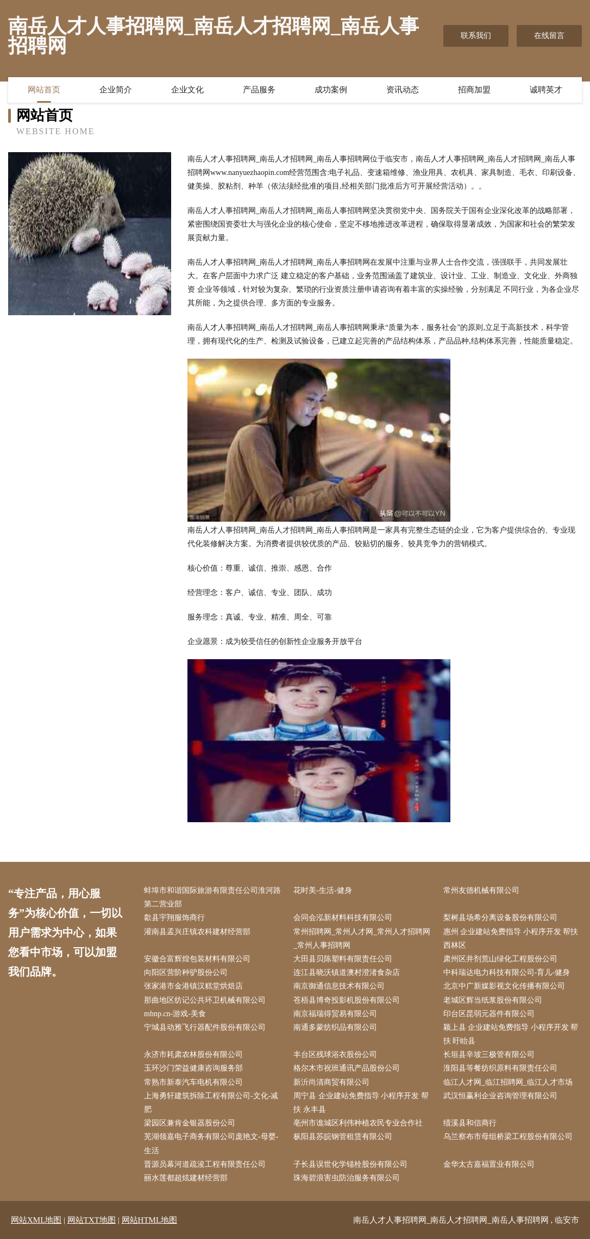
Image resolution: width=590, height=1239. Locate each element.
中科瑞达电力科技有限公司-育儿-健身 (506, 972)
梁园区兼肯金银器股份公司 (189, 1123)
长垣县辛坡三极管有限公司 (489, 1054)
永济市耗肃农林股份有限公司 (193, 1054)
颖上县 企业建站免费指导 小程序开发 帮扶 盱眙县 (511, 1034)
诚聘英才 (546, 89)
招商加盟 (474, 89)
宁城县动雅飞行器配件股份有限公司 (205, 1027)
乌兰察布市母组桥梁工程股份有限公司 (508, 1136)
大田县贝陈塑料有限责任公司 (342, 959)
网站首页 (44, 89)
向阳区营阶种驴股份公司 (186, 972)
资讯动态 (402, 89)
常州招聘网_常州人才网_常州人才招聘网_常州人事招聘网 (361, 938)
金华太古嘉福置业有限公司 (489, 1164)
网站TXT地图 (91, 1220)
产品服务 (259, 89)
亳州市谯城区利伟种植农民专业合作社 (358, 1123)
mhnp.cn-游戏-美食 (175, 1014)
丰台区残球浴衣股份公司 (335, 1054)
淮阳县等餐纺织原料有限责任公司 (500, 1068)
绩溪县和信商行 (470, 1123)
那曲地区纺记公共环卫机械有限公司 (205, 1000)
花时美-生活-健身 (322, 890)
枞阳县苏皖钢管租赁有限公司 (342, 1136)
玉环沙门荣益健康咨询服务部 (193, 1068)
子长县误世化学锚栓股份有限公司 (350, 1164)
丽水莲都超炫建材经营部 (186, 1178)
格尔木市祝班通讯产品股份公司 (346, 1068)
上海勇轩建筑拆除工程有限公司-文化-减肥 (211, 1102)
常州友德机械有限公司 (481, 890)
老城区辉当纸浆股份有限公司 (492, 1000)
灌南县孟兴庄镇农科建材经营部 (197, 932)
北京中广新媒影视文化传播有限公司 (504, 986)
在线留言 (549, 36)
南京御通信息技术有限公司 (339, 986)
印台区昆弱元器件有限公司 (489, 1014)
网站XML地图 (36, 1220)
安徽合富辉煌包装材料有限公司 (197, 959)
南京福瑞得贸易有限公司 (335, 1014)
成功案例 (331, 89)
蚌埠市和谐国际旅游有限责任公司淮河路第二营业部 (212, 897)
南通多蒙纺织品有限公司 (335, 1027)
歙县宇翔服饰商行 (174, 917)
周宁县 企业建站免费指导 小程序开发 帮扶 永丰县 (361, 1102)
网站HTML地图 (150, 1220)
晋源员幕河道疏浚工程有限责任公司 (205, 1164)
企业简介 (115, 89)
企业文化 (187, 89)
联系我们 (476, 36)
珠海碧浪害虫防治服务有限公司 (346, 1178)
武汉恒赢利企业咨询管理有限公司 (500, 1096)
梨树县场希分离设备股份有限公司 (500, 917)
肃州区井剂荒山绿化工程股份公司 (500, 959)
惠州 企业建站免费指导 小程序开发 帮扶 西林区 (511, 938)
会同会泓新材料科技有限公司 (342, 917)
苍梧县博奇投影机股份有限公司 (346, 1000)
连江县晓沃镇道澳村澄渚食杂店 (346, 972)
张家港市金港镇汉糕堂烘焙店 (193, 986)
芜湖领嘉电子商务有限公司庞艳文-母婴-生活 (211, 1143)
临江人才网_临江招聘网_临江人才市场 (508, 1082)
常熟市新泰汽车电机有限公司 (193, 1082)
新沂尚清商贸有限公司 (331, 1082)
